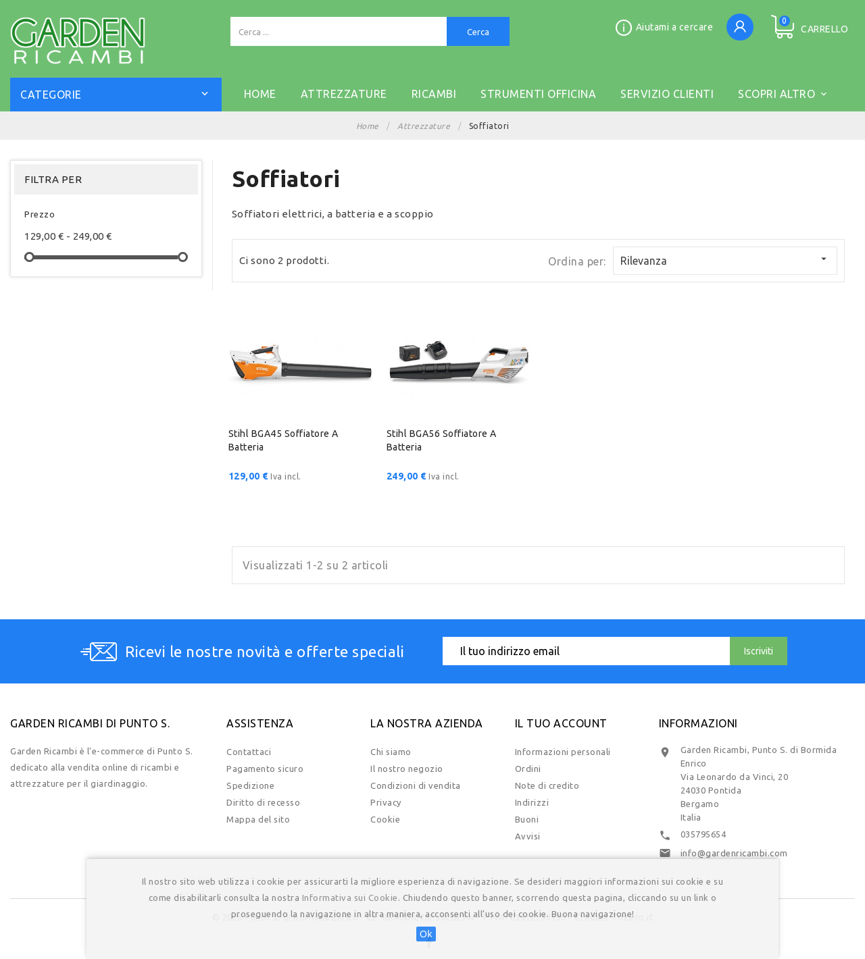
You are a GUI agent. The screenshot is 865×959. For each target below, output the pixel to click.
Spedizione (250, 785)
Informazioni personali (563, 751)
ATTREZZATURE (344, 94)
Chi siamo (391, 751)
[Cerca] (338, 31)
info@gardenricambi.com (734, 853)
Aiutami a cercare (675, 27)
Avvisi (528, 836)
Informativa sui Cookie (350, 897)
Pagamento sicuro (264, 768)
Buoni (527, 819)
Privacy (385, 802)
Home (260, 94)
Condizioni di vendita (415, 785)
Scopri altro (783, 92)
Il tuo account (561, 723)
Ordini (528, 768)
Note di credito (547, 785)
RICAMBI (434, 94)
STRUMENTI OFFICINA (538, 94)
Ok (426, 934)
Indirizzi (532, 802)
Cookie (385, 819)
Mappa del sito (258, 819)
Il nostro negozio (406, 768)
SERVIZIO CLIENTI (667, 94)
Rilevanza (725, 260)
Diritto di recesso (263, 802)
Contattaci (248, 751)
